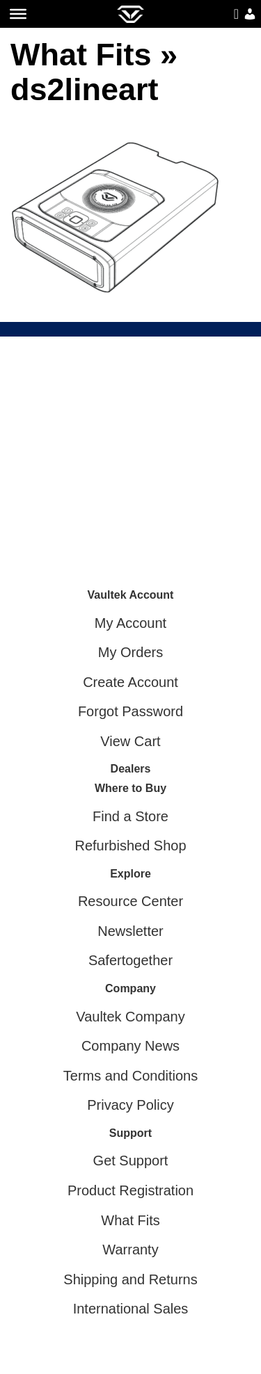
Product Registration (130, 1190)
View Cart (130, 741)
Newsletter (130, 931)
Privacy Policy (130, 1105)
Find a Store (130, 816)
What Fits (80, 54)
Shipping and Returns (130, 1279)
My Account (130, 623)
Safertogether (130, 960)
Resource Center (130, 901)
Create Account (130, 682)
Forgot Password (130, 711)
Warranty (130, 1249)
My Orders (130, 652)
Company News (130, 1045)
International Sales (131, 1308)
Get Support (130, 1160)
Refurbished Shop (130, 845)
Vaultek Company (130, 1016)
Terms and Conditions (130, 1075)
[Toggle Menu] (18, 14)
